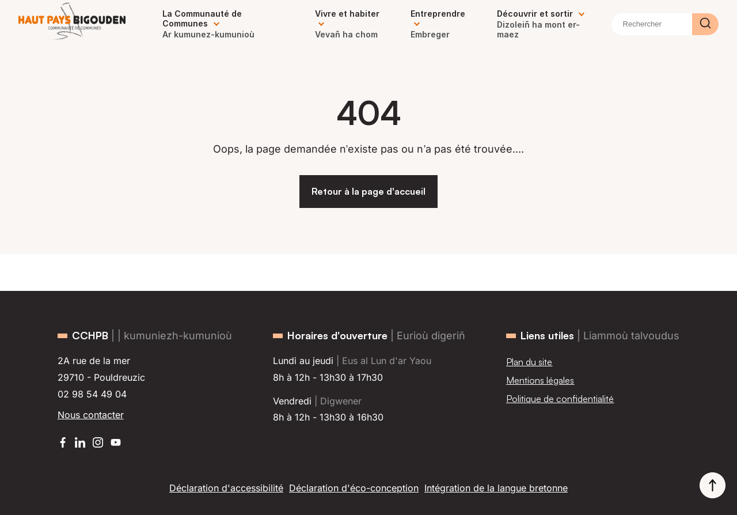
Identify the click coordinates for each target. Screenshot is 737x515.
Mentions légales (540, 380)
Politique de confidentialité (560, 398)
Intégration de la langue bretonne (496, 488)
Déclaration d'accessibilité (226, 488)
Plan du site (529, 362)
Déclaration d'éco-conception (354, 488)
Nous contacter (91, 415)
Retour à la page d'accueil (368, 191)
